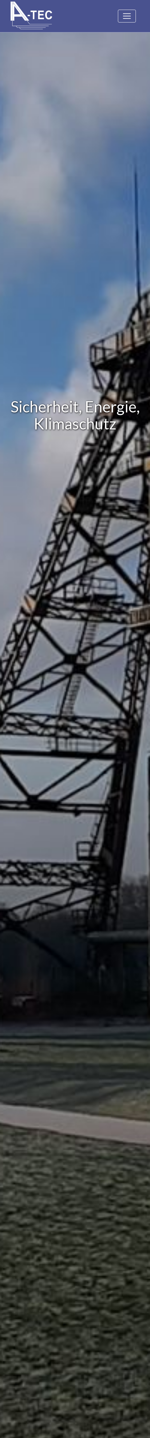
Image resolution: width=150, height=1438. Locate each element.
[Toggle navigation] (127, 16)
